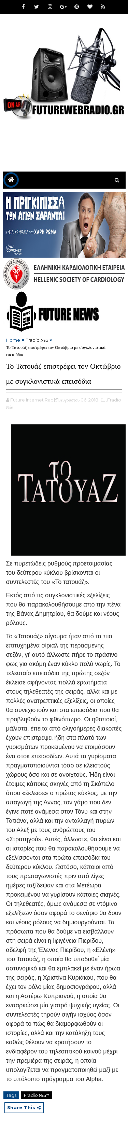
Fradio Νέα (37, 340)
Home (13, 340)
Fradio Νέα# (36, 1095)
